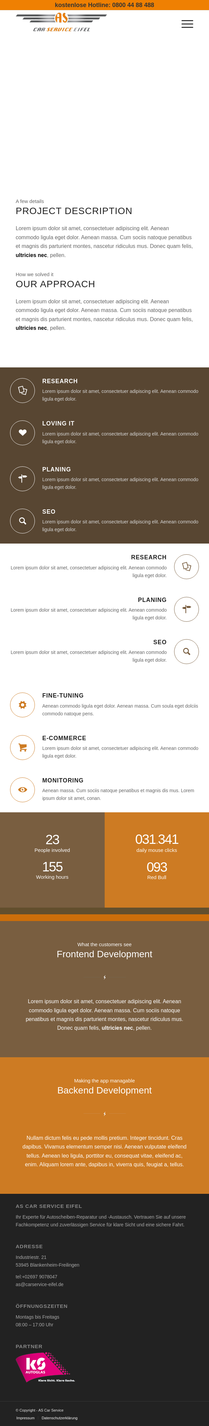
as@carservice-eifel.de (40, 1284)
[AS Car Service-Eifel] (87, 23)
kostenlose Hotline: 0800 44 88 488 (104, 5)
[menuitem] (184, 23)
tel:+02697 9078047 (36, 1276)
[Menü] (184, 23)
